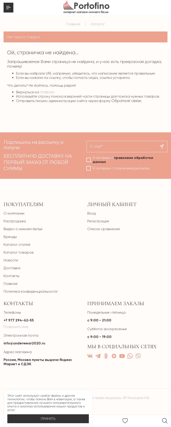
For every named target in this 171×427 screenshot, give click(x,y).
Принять (48, 419)
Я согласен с (123, 160)
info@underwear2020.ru (24, 343)
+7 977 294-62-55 (19, 320)
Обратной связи (126, 100)
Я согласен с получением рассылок (121, 168)
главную (47, 92)
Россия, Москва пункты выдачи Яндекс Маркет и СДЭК (38, 362)
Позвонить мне (16, 327)
